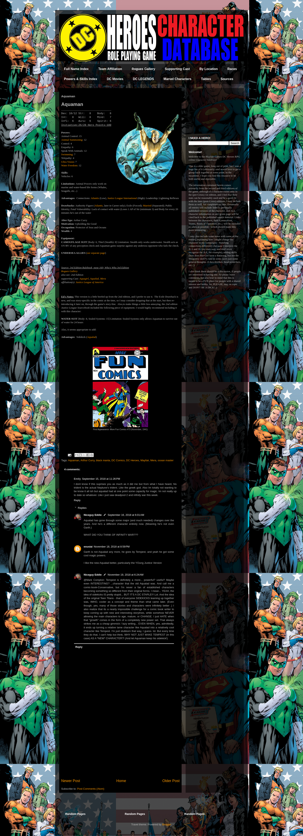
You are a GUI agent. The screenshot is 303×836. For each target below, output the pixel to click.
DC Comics (118, 460)
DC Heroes (132, 460)
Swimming (67, 154)
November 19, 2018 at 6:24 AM (125, 574)
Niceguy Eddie (93, 514)
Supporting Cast (177, 69)
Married (147, 205)
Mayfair (144, 460)
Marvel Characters (177, 79)
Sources (227, 79)
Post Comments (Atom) (90, 788)
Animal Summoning (71, 139)
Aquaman (73, 460)
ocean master (166, 460)
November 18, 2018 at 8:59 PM (112, 546)
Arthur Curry (87, 460)
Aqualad (91, 336)
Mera (103, 278)
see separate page (96, 252)
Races (232, 69)
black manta (103, 460)
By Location (208, 69)
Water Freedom (69, 165)
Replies (82, 507)
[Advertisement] (120, 745)
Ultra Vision (67, 161)
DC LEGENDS (143, 79)
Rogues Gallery (143, 69)
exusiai (88, 546)
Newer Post (70, 781)
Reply (77, 500)
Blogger (166, 824)
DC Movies (115, 79)
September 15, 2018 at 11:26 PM (101, 478)
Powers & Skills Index (80, 79)
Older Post (171, 781)
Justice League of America (90, 282)
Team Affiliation (110, 69)
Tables (206, 79)
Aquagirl (84, 278)
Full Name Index (76, 69)
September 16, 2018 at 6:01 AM (126, 514)
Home (121, 781)
